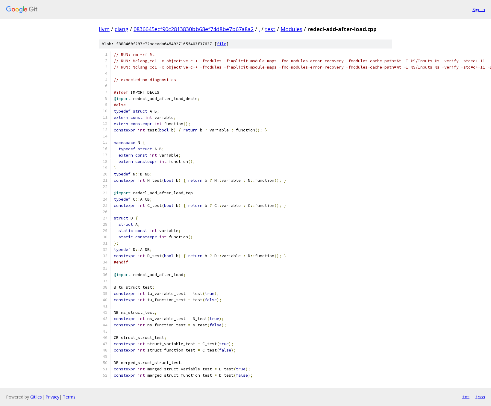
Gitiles (36, 397)
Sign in (478, 9)
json (480, 396)
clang (121, 29)
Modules (291, 29)
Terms (69, 397)
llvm (104, 29)
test (270, 29)
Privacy (52, 397)
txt (465, 396)
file (221, 43)
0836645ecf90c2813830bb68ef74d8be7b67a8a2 (194, 29)
